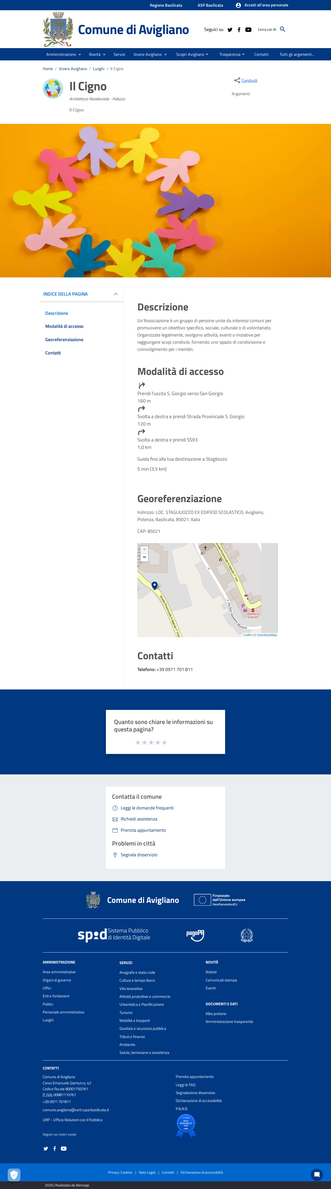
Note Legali (147, 1172)
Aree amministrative (59, 972)
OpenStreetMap (267, 634)
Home (48, 69)
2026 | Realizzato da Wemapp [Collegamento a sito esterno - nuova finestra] (67, 1185)
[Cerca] (282, 29)
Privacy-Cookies (120, 1172)
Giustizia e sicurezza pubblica (142, 1028)
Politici (48, 1004)
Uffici (47, 988)
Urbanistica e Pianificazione (141, 1004)
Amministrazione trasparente (229, 1021)
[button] (261, 5)
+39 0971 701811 (57, 1102)
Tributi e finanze (132, 1037)
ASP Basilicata (210, 5)
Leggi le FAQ (185, 1085)
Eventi (211, 988)
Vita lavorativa (130, 988)
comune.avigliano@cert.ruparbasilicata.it (76, 1110)
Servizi (125, 963)
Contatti (51, 1068)
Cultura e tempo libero (137, 980)
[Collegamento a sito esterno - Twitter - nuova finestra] (230, 29)
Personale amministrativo (63, 1012)
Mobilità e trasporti (134, 1020)
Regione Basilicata (166, 5)
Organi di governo (57, 980)
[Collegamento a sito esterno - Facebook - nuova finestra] (239, 29)
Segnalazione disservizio (195, 1093)
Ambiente (127, 1044)
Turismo (126, 1012)
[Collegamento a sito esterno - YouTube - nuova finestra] (248, 29)
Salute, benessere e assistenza (144, 1052)
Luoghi (99, 69)
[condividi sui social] (245, 80)
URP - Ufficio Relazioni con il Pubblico (73, 1120)
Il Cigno (117, 69)
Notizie (211, 972)
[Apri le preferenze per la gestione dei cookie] (14, 1175)
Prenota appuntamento (195, 1076)
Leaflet (247, 634)
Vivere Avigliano (73, 69)
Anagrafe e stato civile (137, 972)
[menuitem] (188, 54)
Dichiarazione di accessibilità (199, 1101)
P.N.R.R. (182, 1109)
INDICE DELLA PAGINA (67, 293)
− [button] (144, 557)
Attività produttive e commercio (144, 996)
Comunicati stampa (221, 980)
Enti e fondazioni (56, 996)
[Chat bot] (317, 1175)
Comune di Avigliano (133, 29)
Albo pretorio (216, 1014)
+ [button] (144, 550)
